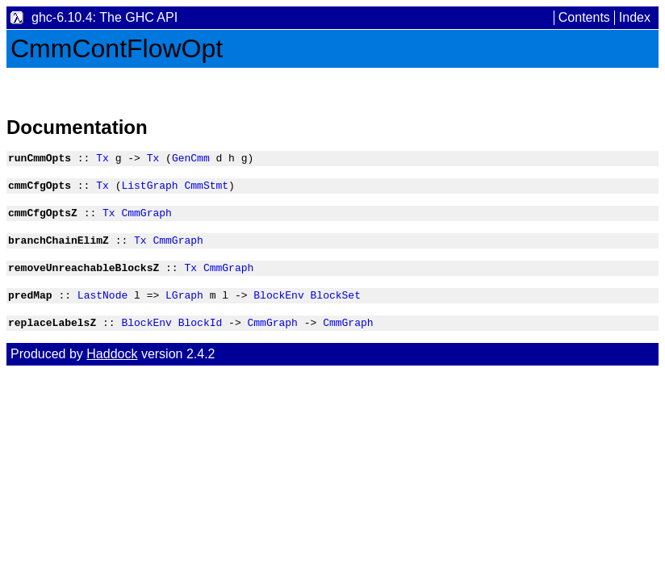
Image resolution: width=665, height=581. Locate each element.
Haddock (111, 371)
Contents (584, 17)
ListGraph (149, 189)
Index (634, 17)
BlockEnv (278, 309)
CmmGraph (146, 219)
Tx (102, 160)
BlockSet (335, 309)
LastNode (102, 309)
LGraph (184, 309)
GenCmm (191, 160)
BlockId (200, 339)
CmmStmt (206, 189)
